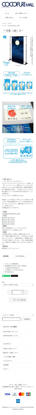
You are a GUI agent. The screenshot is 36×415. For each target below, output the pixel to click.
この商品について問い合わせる (14, 270)
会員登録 (6, 365)
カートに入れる (17, 300)
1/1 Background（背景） (14, 25)
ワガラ (9, 23)
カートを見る (22, 17)
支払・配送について (19, 13)
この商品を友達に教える (12, 268)
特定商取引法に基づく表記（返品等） (16, 266)
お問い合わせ (7, 17)
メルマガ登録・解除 (9, 356)
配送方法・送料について (10, 352)
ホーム (5, 13)
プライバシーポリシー (26, 387)
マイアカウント (8, 361)
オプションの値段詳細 (11, 264)
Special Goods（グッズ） (11, 335)
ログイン (6, 369)
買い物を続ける (9, 272)
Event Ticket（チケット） (11, 331)
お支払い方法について (10, 348)
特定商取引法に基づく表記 (11, 387)
